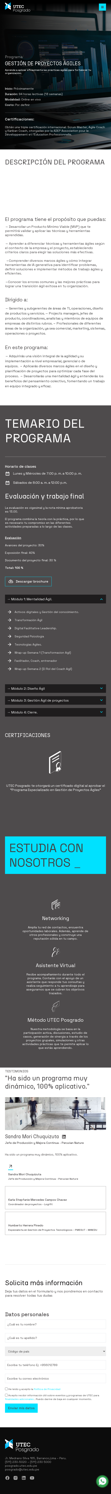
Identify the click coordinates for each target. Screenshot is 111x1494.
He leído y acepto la (21, 1389)
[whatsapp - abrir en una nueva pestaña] (102, 1481)
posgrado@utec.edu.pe (22, 1469)
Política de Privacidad (47, 1389)
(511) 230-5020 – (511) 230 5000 (28, 1462)
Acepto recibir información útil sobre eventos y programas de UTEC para (53, 1395)
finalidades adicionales (19, 1399)
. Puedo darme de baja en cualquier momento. (63, 1399)
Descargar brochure (28, 581)
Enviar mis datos (21, 1408)
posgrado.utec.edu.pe (21, 1466)
